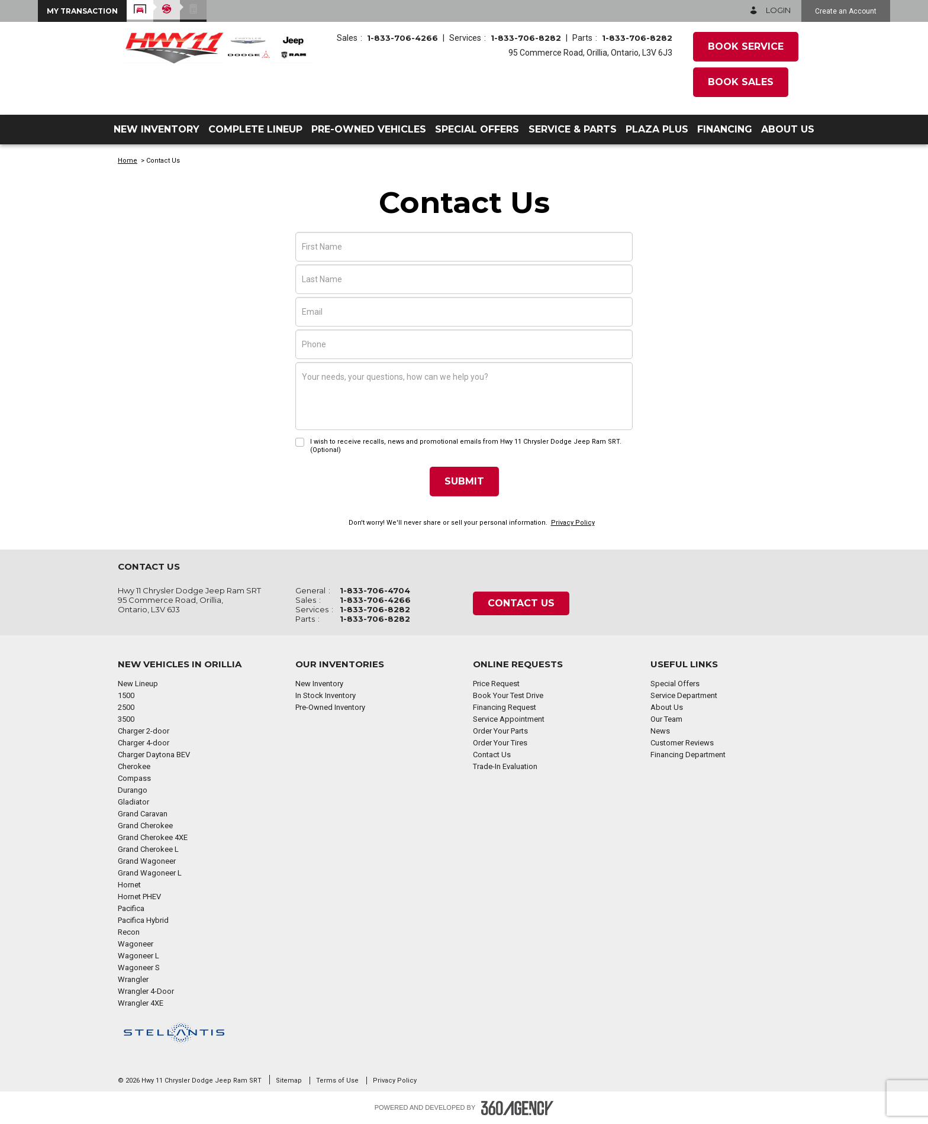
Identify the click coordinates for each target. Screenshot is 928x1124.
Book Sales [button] (741, 82)
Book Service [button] (746, 46)
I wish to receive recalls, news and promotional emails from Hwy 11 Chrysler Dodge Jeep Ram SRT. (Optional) (465, 446)
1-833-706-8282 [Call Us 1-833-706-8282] (526, 38)
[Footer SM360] (517, 1108)
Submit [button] (464, 481)
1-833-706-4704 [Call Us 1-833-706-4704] (375, 590)
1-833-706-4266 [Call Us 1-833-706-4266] (402, 38)
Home (127, 160)
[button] (82, 11)
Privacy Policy (573, 523)
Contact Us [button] (521, 603)
